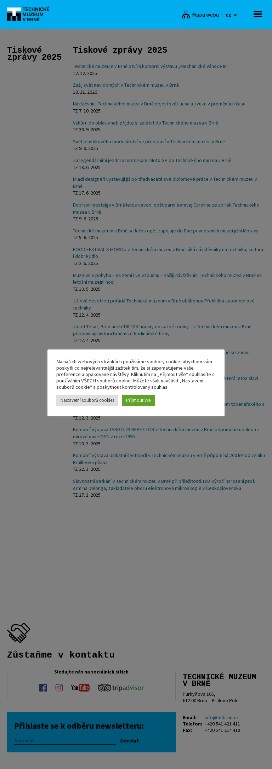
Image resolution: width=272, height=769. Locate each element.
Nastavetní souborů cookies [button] (87, 400)
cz (229, 14)
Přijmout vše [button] (138, 400)
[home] (30, 13)
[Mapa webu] (200, 14)
